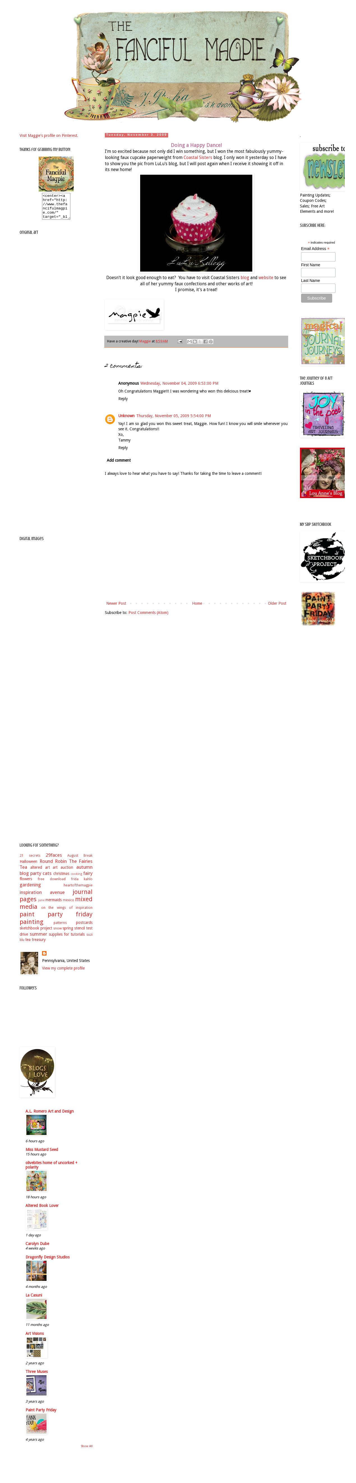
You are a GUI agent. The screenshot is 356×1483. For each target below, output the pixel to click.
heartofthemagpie (78, 890)
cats (47, 878)
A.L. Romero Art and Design (50, 1116)
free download (51, 884)
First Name (310, 265)
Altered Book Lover (42, 1210)
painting (31, 926)
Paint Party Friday (41, 1415)
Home (197, 603)
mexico (68, 905)
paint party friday (56, 919)
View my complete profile (63, 973)
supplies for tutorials (67, 939)
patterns (60, 928)
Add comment (119, 460)
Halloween (28, 866)
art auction (63, 872)
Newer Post (116, 603)
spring (68, 933)
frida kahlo (82, 884)
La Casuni (34, 1300)
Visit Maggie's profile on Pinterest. (49, 135)
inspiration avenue (42, 897)
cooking (76, 879)
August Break (80, 860)
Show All (87, 1451)
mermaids (53, 905)
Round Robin (53, 866)
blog (245, 277)
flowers (26, 884)
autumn (84, 872)
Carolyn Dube (37, 1248)
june (41, 905)
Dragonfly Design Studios (48, 1262)
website (265, 277)
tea (28, 944)
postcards (84, 927)
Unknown (126, 416)
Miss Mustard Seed (42, 1154)
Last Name (310, 280)
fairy (88, 878)
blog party (30, 878)
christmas (61, 878)
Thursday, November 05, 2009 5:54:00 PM (173, 416)
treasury (39, 944)
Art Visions (35, 1338)
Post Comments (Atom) (148, 612)
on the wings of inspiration (67, 912)
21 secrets (30, 860)
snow (57, 933)
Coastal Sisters (198, 157)
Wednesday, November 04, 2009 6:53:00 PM (179, 383)
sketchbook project (36, 933)
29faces (54, 860)
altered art (40, 872)
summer (38, 939)
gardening (30, 890)
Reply (123, 398)
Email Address (315, 248)
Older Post (277, 603)
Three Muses (37, 1376)
